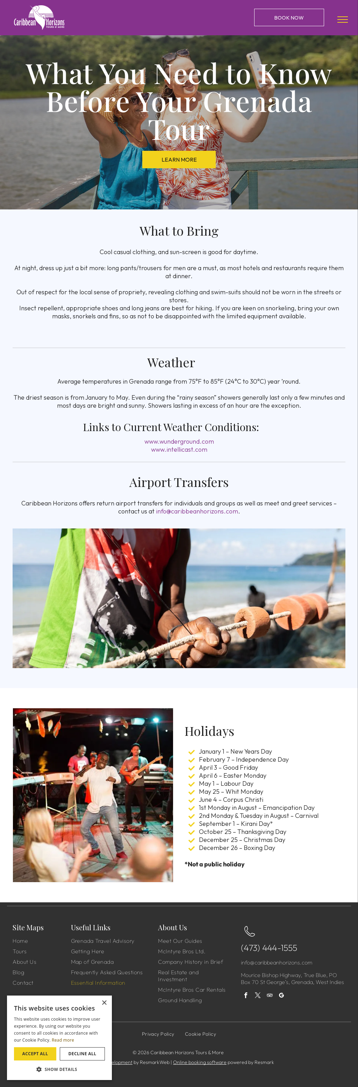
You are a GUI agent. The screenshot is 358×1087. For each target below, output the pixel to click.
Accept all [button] (35, 1054)
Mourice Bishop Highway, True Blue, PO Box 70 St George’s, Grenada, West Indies (292, 978)
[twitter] (257, 996)
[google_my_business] (281, 996)
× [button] (104, 1003)
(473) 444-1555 (269, 947)
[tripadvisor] (269, 996)
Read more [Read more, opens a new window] (63, 1040)
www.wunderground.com (179, 441)
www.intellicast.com (179, 449)
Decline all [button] (82, 1054)
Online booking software (200, 1062)
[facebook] (246, 996)
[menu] (343, 19)
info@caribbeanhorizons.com (197, 511)
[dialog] (59, 1038)
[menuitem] (41, 941)
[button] (59, 1069)
